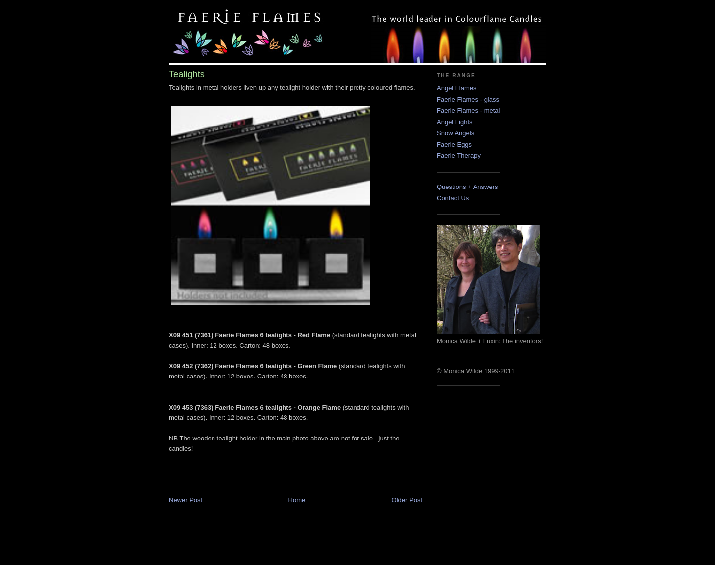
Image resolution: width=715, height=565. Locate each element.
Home (297, 499)
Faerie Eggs (454, 144)
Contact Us (453, 198)
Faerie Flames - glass (468, 99)
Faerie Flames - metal (468, 110)
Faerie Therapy (459, 155)
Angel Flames (456, 88)
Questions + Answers (467, 186)
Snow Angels (455, 133)
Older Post (407, 499)
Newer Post (185, 499)
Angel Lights (455, 122)
